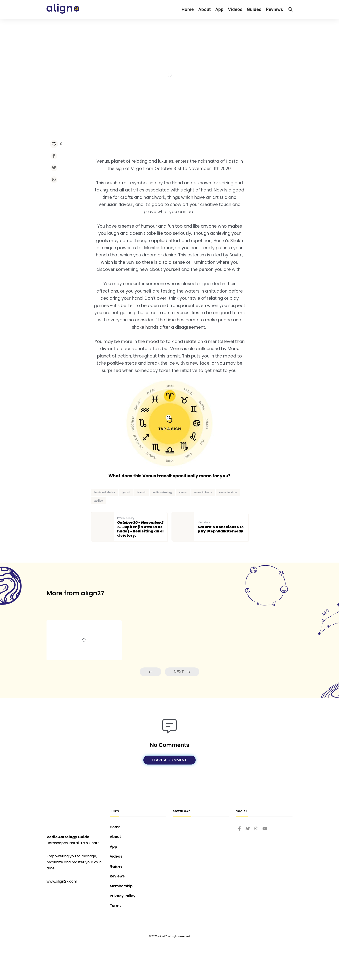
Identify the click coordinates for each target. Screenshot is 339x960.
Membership (121, 886)
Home (187, 9)
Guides (254, 9)
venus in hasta (203, 492)
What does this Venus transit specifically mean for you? (169, 476)
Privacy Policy (123, 895)
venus (183, 492)
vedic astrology (162, 492)
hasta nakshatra (104, 492)
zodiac (98, 500)
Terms (115, 905)
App (219, 9)
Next (182, 672)
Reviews (274, 9)
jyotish (126, 492)
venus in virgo (228, 492)
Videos (235, 9)
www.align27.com (62, 881)
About (204, 9)
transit (141, 492)
